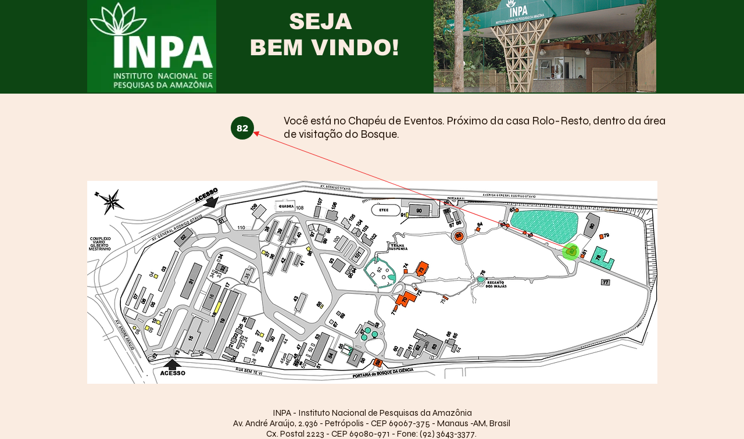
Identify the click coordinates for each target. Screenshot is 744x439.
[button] (242, 128)
